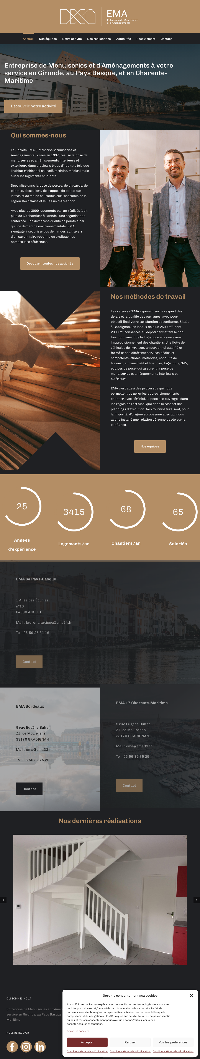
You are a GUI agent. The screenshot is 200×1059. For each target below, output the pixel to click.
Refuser (130, 1042)
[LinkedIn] (40, 1047)
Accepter (87, 1042)
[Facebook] (12, 1047)
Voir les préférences (173, 1042)
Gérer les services (78, 1031)
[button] (191, 995)
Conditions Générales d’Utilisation (87, 1051)
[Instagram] (26, 1047)
